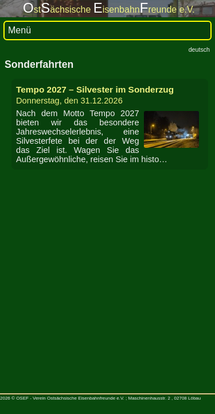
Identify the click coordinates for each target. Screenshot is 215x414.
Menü (19, 30)
